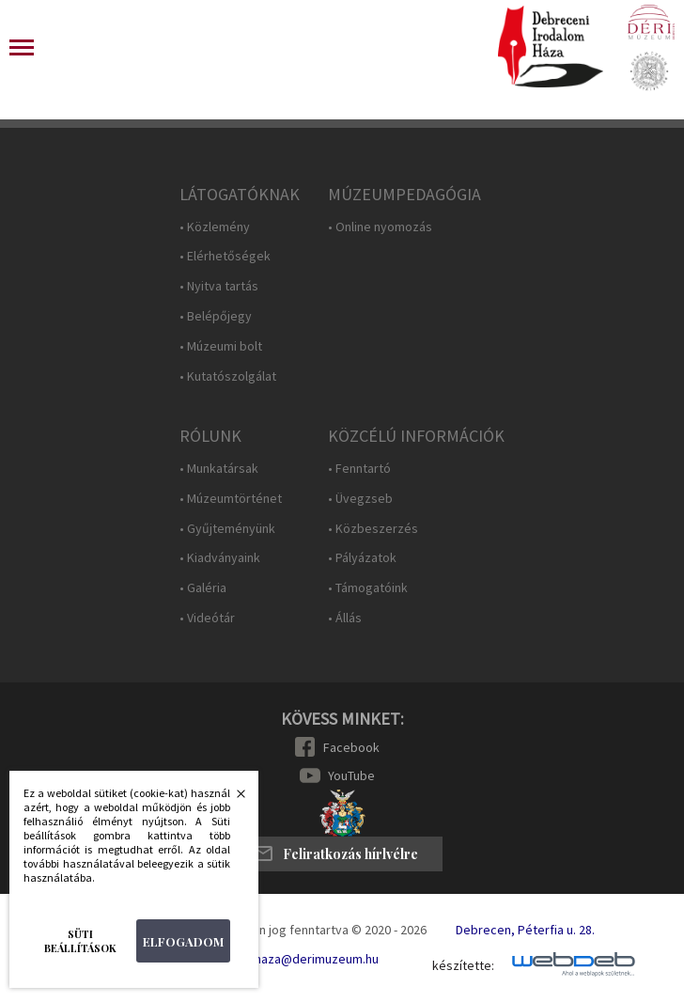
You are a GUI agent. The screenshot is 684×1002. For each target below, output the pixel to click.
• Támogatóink (368, 588)
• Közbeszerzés (373, 529)
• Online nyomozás (380, 227)
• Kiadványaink (219, 558)
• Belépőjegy (215, 316)
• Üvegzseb (360, 499)
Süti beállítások (80, 941)
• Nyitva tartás (218, 286)
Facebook (351, 747)
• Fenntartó (359, 469)
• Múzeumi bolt (220, 346)
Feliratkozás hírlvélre (350, 854)
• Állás (345, 618)
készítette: (463, 966)
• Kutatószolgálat (227, 376)
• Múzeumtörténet (230, 499)
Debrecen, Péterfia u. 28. (525, 929)
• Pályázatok (362, 558)
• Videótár (207, 618)
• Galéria (202, 588)
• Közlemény (214, 227)
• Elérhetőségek (225, 256)
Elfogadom (183, 941)
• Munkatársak (218, 469)
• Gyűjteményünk (227, 529)
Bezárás (231, 799)
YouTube (351, 775)
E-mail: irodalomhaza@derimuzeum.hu (272, 958)
